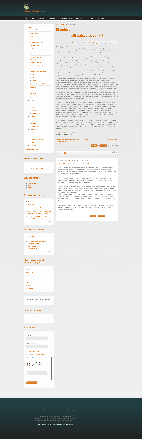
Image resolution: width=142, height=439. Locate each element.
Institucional (33, 30)
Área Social (33, 133)
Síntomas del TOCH (34, 246)
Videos (30, 187)
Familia (32, 104)
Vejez (32, 90)
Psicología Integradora (32, 11)
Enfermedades (34, 126)
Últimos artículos (33, 136)
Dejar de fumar (34, 120)
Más (50, 221)
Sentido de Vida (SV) (36, 62)
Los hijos (32, 107)
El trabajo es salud (35, 77)
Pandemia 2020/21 (35, 113)
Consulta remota (32, 183)
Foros (90, 18)
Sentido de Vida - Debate (37, 66)
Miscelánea (33, 145)
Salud (31, 36)
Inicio (26, 18)
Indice (29, 27)
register (103, 145)
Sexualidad (33, 97)
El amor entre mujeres (36, 42)
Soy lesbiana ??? (33, 248)
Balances (33, 87)
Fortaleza (34, 80)
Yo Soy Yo (33, 48)
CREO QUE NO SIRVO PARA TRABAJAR (74, 164)
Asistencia (33, 166)
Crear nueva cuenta (33, 351)
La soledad (33, 116)
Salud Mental (34, 93)
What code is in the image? (35, 370)
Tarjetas (32, 142)
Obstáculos (33, 123)
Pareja (32, 100)
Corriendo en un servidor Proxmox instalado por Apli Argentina (55, 424)
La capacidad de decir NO (37, 84)
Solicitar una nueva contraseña (37, 354)
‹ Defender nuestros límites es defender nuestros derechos (68, 140)
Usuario (29, 335)
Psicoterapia (33, 129)
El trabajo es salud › (112, 139)
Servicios (51, 18)
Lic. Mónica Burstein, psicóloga (65, 132)
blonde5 (69, 160)
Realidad (30, 201)
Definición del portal (32, 149)
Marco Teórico (34, 33)
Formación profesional (36, 168)
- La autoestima (34, 39)
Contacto (80, 18)
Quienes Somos (38, 18)
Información (101, 18)
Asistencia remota (65, 18)
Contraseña (30, 343)
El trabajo (33, 74)
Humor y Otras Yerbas (36, 139)
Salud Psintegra (34, 45)
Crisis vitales (33, 110)
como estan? (31, 204)
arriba (86, 139)
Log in (94, 145)
